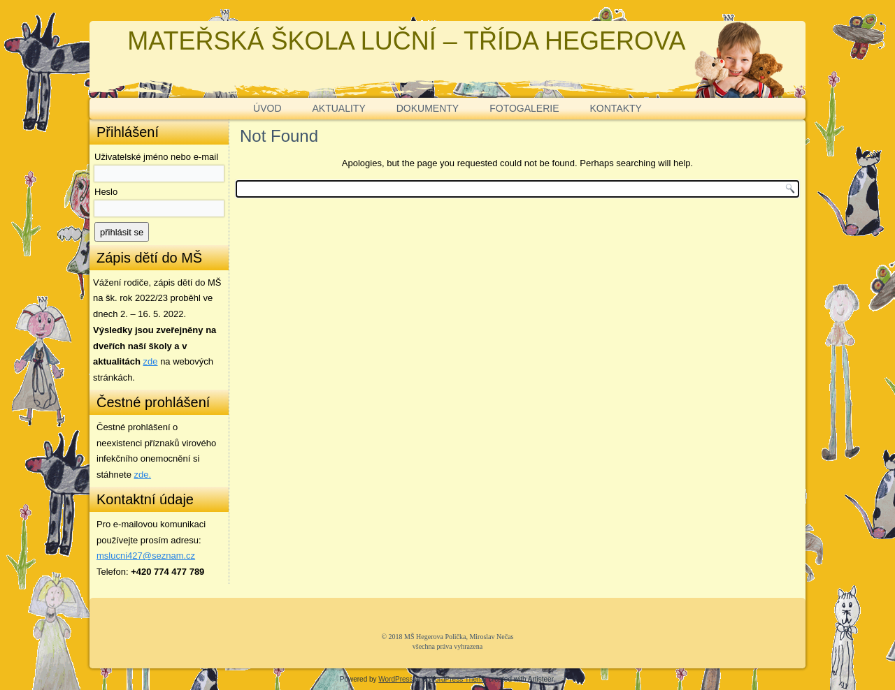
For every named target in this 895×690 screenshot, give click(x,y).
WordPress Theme (458, 679)
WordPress (395, 679)
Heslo (105, 191)
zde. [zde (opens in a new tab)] (143, 474)
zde (150, 361)
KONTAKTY (616, 108)
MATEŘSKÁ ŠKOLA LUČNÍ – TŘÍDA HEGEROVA (406, 41)
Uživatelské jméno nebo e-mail (156, 157)
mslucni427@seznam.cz (145, 555)
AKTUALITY (339, 108)
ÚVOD (267, 108)
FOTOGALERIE (524, 108)
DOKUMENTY (427, 108)
